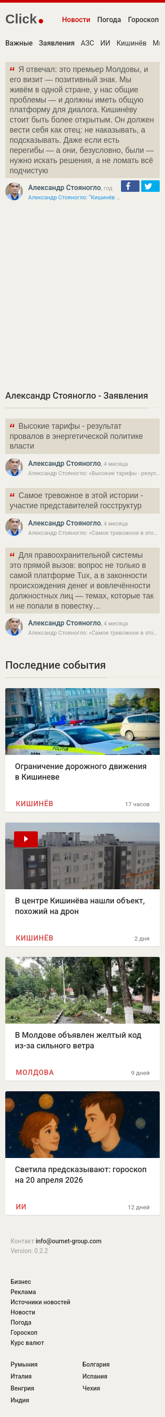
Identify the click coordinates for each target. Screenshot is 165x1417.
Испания (95, 1376)
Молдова (35, 1072)
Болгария (96, 1364)
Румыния (24, 1364)
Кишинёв (132, 43)
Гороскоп (143, 19)
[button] (130, 186)
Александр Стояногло (64, 187)
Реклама (23, 1291)
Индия (20, 1400)
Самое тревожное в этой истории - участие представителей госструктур (76, 500)
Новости (76, 19)
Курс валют (27, 1342)
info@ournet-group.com (69, 1241)
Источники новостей (40, 1302)
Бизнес (21, 1281)
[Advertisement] (82, 295)
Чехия (91, 1388)
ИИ (105, 43)
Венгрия (22, 1388)
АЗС (87, 43)
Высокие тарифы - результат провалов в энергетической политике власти (76, 435)
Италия (21, 1376)
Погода (109, 19)
